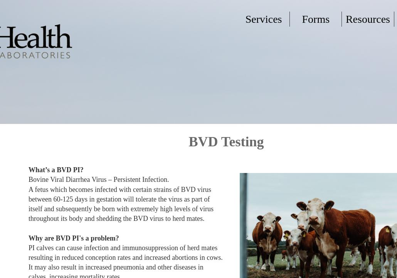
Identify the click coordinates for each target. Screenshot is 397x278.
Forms (316, 19)
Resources (368, 19)
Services (264, 19)
